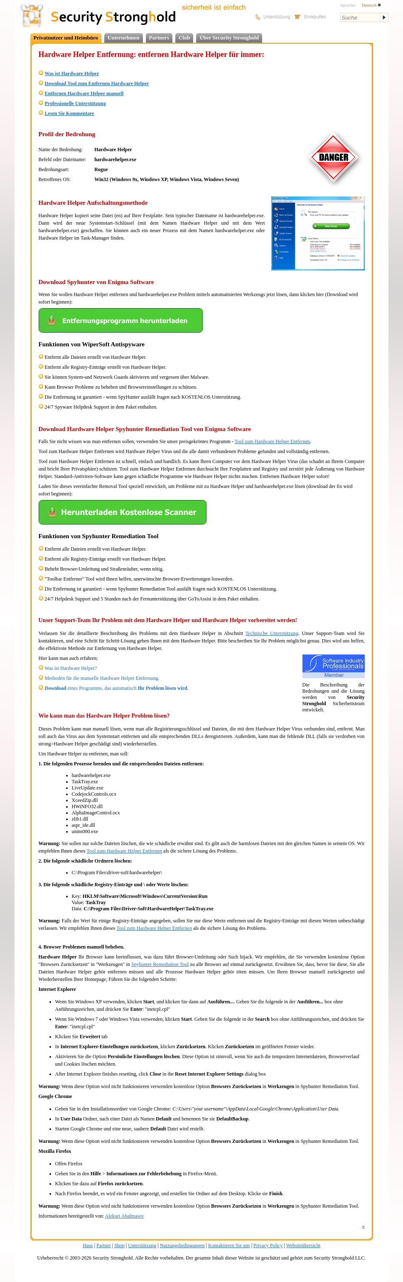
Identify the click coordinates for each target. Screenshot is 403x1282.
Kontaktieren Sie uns (229, 1245)
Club (184, 37)
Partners (159, 37)
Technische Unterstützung (272, 633)
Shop (119, 1245)
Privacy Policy (268, 1245)
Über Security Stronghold (229, 37)
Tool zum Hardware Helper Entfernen (272, 441)
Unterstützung (142, 1245)
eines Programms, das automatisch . (117, 688)
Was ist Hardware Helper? (70, 668)
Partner (103, 1245)
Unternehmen (124, 37)
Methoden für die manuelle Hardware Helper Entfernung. (102, 678)
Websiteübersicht (303, 1245)
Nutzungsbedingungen (182, 1245)
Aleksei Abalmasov (124, 1216)
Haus (88, 1245)
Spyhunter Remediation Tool (160, 964)
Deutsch (371, 4)
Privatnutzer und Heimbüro (66, 37)
